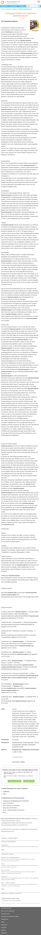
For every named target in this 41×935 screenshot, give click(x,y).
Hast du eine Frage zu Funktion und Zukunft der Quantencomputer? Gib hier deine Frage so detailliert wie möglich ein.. (20, 776)
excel (4, 803)
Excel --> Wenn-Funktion (10, 810)
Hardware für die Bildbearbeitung (12, 801)
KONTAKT (3, 927)
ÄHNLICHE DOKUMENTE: (8, 841)
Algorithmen (15, 746)
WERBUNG (4, 933)
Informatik (8, 9)
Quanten (36, 742)
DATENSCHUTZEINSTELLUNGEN (10, 916)
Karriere (21, 6)
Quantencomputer (17, 742)
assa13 (16, 739)
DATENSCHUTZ (5, 913)
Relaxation (25, 744)
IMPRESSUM (4, 919)
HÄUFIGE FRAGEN (6, 908)
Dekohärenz (32, 744)
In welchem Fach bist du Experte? (11, 900)
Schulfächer (4, 6)
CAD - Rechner (7, 805)
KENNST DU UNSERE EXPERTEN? (11, 893)
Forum (22, 798)
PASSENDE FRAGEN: (7, 854)
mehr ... (5, 793)
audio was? (6, 807)
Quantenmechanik (28, 742)
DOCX (19, 751)
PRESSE (3, 930)
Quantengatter (17, 744)
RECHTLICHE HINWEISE (7, 911)
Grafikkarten (6, 791)
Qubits (21, 746)
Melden (23, 762)
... (3, 849)
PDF (14, 751)
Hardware (14, 9)
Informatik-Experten (27, 770)
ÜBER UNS (4, 924)
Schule (3, 9)
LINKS (2, 922)
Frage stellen (13, 6)
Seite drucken (16, 762)
